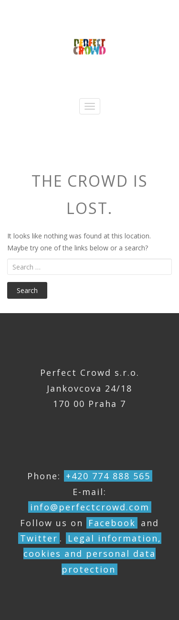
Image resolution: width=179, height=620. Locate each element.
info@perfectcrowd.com (89, 507)
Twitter (39, 538)
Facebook (112, 523)
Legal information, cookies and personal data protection (92, 553)
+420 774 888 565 (108, 476)
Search (27, 290)
